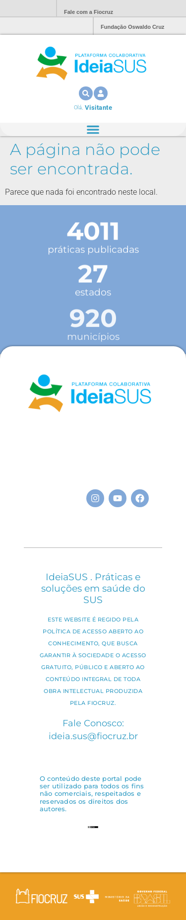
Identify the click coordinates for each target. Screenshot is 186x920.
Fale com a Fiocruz (88, 12)
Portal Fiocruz (25, 8)
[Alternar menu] (93, 129)
